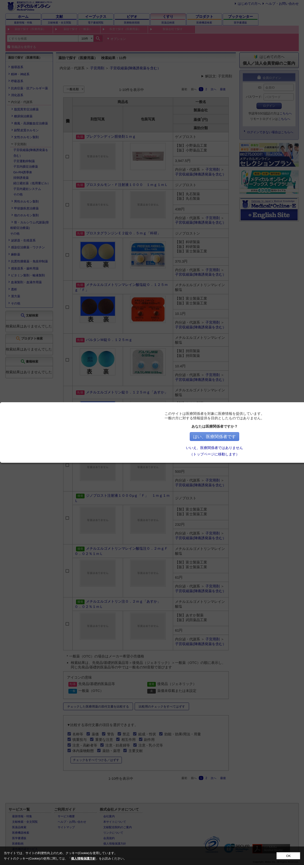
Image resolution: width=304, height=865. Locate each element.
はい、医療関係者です (216, 436)
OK (288, 856)
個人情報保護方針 (83, 858)
